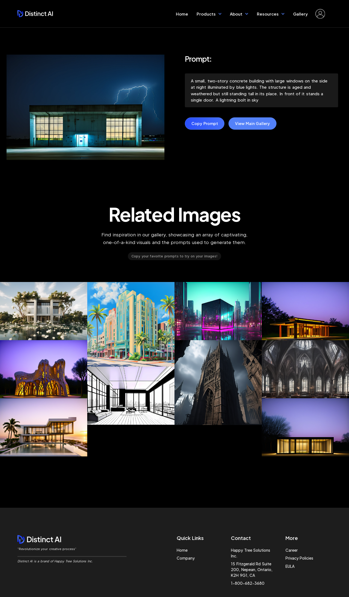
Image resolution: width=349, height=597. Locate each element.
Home (182, 13)
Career (291, 550)
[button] (209, 13)
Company (186, 558)
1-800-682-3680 (247, 583)
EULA (289, 566)
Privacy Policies (299, 558)
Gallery (300, 13)
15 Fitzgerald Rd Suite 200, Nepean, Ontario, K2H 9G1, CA (251, 569)
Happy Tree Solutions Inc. (250, 553)
